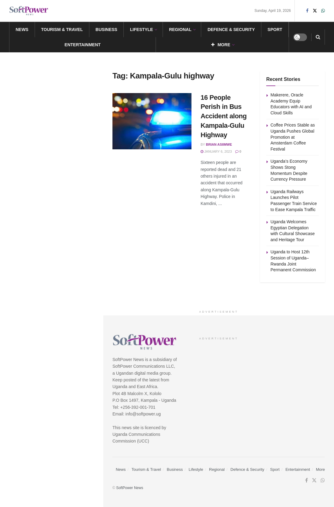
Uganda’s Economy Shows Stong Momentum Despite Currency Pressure (63, 168)
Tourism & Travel (62, 29)
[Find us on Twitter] (314, 480)
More (220, 44)
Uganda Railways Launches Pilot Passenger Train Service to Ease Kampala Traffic (63, 202)
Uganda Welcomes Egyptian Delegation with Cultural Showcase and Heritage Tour (65, 237)
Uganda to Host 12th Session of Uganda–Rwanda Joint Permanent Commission (64, 271)
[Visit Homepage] (29, 10)
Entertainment (82, 44)
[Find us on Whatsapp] (323, 480)
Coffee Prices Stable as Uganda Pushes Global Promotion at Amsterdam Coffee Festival (62, 133)
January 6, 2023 (216, 151)
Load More (51, 303)
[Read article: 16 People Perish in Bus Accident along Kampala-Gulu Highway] (151, 121)
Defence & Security (231, 29)
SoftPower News (129, 488)
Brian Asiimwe (219, 144)
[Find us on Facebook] (306, 480)
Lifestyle (141, 29)
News (21, 29)
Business (106, 29)
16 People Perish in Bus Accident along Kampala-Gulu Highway (224, 116)
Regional (180, 29)
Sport (274, 29)
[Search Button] (318, 37)
